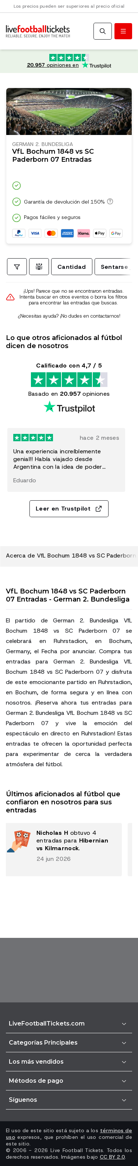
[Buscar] (103, 31)
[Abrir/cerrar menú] (123, 31)
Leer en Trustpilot (69, 508)
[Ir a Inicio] (38, 31)
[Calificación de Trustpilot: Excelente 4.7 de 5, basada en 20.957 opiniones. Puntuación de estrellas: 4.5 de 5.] (69, 61)
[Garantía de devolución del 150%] (109, 201)
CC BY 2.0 (112, 1157)
